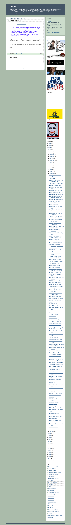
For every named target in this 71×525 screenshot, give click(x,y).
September (52, 160)
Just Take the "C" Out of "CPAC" (56, 183)
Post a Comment (12, 60)
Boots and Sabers (52, 468)
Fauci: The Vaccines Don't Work (56, 192)
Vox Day (50, 513)
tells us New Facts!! (21, 24)
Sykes (49, 503)
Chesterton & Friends (53, 474)
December (52, 154)
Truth (50, 302)
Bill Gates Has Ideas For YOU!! (56, 388)
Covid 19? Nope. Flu (54, 305)
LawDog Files (51, 486)
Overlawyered (51, 498)
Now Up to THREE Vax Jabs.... (56, 282)
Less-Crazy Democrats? (54, 267)
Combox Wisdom (53, 418)
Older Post (41, 65)
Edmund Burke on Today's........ (56, 407)
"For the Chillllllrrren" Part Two (56, 261)
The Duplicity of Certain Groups (56, 328)
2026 (49, 143)
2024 (49, 147)
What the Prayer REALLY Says (55, 515)
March (51, 171)
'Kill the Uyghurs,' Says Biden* (56, 364)
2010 (49, 452)
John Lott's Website (52, 482)
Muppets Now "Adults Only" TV (56, 272)
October (51, 158)
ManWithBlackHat (52, 488)
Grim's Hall (50, 480)
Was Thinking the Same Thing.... (56, 362)
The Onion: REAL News (53, 511)
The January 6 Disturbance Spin (56, 327)
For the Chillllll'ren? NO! (54, 265)
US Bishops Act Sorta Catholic (56, 280)
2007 (49, 458)
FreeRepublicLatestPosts (53, 478)
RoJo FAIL (51, 397)
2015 (49, 443)
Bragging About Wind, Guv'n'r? (56, 350)
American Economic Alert (53, 466)
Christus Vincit (51, 476)
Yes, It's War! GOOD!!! (54, 263)
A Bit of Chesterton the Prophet (56, 298)
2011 (49, 450)
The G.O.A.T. (52, 311)
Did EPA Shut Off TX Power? (55, 296)
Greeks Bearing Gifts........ (55, 325)
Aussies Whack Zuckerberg (55, 339)
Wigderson (50, 517)
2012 (49, 448)
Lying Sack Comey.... (54, 402)
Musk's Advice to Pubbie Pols (55, 242)
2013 (49, 447)
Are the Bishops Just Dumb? (55, 406)
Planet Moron (51, 500)
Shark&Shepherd (52, 502)
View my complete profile (54, 32)
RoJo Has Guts (52, 316)
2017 (49, 439)
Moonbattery (51, 490)
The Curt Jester (51, 507)
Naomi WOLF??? (53, 248)
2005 (49, 462)
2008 (49, 456)
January (51, 431)
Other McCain (51, 496)
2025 (49, 145)
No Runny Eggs (51, 494)
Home (25, 65)
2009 (49, 454)
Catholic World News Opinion (54, 472)
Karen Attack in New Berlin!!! (55, 185)
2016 (49, 441)
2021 (49, 153)
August (51, 162)
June (51, 165)
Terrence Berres (51, 505)
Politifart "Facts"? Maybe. (55, 395)
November (52, 156)
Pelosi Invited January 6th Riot (56, 194)
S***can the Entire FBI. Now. (55, 190)
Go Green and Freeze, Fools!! (56, 409)
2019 (49, 435)
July (51, 164)
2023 (49, 149)
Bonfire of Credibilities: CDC (55, 416)
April (51, 169)
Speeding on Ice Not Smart (55, 323)
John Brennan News (53, 427)
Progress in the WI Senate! (55, 300)
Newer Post (9, 65)
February (52, 173)
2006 (49, 460)
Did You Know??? (53, 318)
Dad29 (13, 7)
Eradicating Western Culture (55, 393)
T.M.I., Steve (52, 178)
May (51, 167)
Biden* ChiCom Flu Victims (55, 284)
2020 (49, 433)
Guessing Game (53, 404)
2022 (49, 151)
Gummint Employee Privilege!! (56, 199)
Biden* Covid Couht (53, 204)
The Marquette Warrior (53, 509)
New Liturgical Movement (53, 492)
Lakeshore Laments (52, 484)
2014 (49, 445)
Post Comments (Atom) (18, 68)
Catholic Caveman (52, 470)
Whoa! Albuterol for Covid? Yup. (56, 259)
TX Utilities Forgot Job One (55, 382)
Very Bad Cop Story (53, 337)
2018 (49, 437)
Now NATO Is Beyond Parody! (56, 429)
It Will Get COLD (53, 303)
